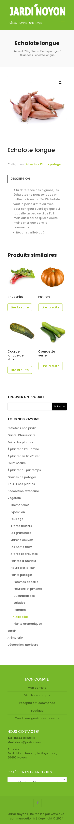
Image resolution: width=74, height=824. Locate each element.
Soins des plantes (20, 442)
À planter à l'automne (23, 449)
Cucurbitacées (24, 596)
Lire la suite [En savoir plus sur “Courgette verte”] (50, 366)
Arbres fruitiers (21, 526)
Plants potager (49, 51)
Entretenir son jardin (21, 428)
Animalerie (15, 638)
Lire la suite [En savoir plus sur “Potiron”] (50, 307)
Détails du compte (37, 695)
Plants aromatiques (27, 624)
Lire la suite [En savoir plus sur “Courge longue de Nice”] (20, 370)
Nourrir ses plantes (21, 484)
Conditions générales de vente (37, 718)
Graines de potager (21, 477)
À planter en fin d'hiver (23, 456)
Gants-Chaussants (21, 435)
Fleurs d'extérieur (22, 568)
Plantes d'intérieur (23, 561)
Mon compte (37, 688)
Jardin (12, 631)
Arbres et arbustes (24, 554)
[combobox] (37, 779)
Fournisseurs (16, 463)
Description (20, 179)
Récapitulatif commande (37, 703)
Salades (19, 603)
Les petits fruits (21, 547)
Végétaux (31, 51)
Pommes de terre (25, 582)
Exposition (17, 512)
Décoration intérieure (22, 645)
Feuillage (16, 519)
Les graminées (20, 533)
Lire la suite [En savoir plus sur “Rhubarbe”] (20, 307)
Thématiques (19, 505)
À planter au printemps (24, 470)
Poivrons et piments (27, 589)
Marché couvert (21, 540)
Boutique (37, 711)
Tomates (19, 610)
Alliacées (25, 55)
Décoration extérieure (23, 491)
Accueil (18, 51)
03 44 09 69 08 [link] (24, 738)
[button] (60, 82)
